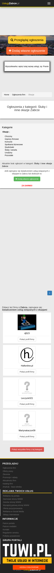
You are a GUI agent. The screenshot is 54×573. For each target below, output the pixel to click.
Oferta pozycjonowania (12, 508)
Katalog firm (8, 484)
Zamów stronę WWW (12, 502)
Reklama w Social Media (13, 511)
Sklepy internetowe (11, 515)
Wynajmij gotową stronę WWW (16, 505)
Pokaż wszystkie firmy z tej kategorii (27, 449)
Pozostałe (9, 155)
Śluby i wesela (11, 150)
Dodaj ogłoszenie (29, 567)
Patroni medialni (9, 526)
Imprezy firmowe (12, 139)
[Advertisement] (27, 206)
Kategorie (7, 127)
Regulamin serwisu (11, 533)
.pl (10, 3)
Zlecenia (6, 474)
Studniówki (9, 147)
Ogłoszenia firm (9, 468)
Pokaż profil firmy (27, 339)
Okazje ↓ (6, 132)
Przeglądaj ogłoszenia (27, 40)
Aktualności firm (9, 480)
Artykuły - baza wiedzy (12, 487)
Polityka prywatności (11, 536)
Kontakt (6, 529)
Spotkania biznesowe (14, 144)
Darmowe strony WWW (13, 499)
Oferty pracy (8, 471)
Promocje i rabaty (10, 477)
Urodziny (8, 153)
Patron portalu (9, 523)
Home (6, 95)
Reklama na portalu (11, 496)
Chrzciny (8, 136)
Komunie (8, 142)
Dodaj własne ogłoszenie (27, 50)
